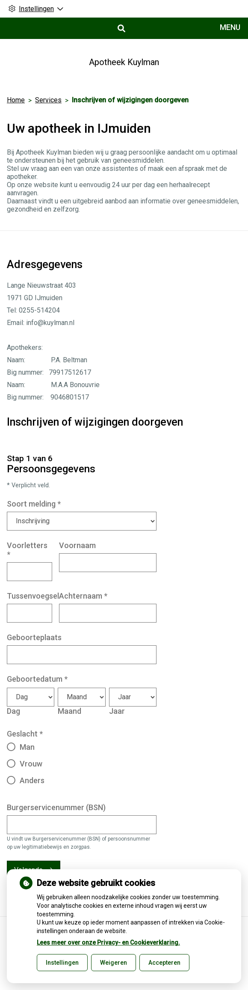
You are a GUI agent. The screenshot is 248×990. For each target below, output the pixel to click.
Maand (69, 711)
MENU (230, 27)
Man (27, 746)
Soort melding (34, 503)
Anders (32, 780)
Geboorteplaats (34, 637)
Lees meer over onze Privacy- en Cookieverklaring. (108, 942)
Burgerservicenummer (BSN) (56, 807)
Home (16, 100)
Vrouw (31, 763)
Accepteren (164, 962)
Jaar (117, 711)
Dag (13, 711)
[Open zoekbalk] (121, 28)
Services (48, 100)
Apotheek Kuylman (124, 62)
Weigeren (113, 962)
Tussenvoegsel (33, 595)
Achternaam (83, 595)
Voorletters (27, 550)
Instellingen (62, 962)
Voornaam (77, 545)
